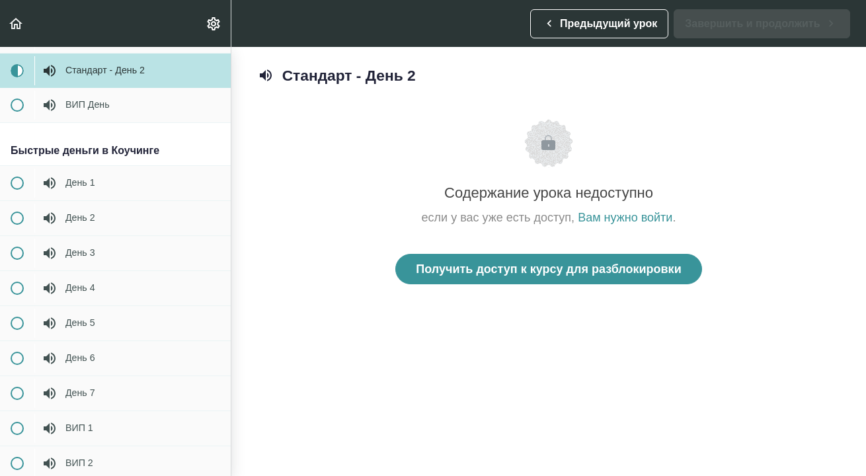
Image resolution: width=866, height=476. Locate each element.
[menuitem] (214, 23)
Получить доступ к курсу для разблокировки (548, 269)
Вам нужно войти (625, 217)
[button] (16, 23)
